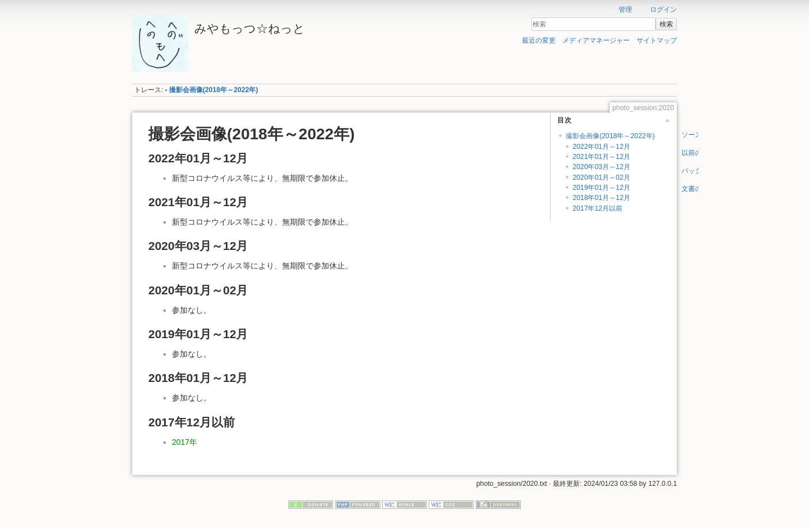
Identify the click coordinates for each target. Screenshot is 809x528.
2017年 (184, 442)
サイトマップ (657, 40)
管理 (625, 9)
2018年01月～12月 (601, 198)
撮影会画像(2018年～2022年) (213, 90)
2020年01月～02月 (601, 177)
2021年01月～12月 (601, 157)
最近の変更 (539, 40)
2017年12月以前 (597, 208)
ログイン (663, 9)
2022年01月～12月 (601, 147)
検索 (666, 24)
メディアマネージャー (596, 40)
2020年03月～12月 (601, 167)
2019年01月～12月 (601, 188)
